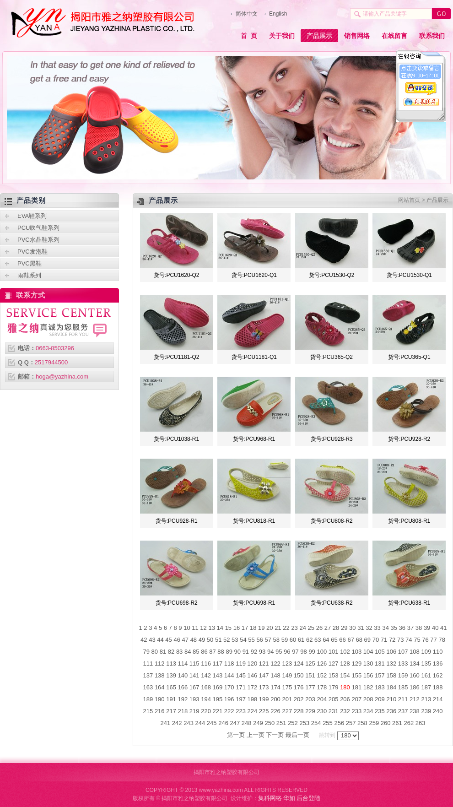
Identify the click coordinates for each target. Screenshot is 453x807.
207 (356, 699)
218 (183, 711)
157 (380, 675)
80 (154, 651)
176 (299, 687)
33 (377, 627)
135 (426, 663)
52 (226, 639)
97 (295, 651)
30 (352, 627)
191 (171, 699)
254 (316, 723)
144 (229, 675)
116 (206, 663)
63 (317, 639)
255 (328, 723)
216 (160, 711)
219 (194, 711)
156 (368, 675)
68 (359, 639)
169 (218, 687)
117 (218, 663)
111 (148, 663)
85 (196, 651)
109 (426, 651)
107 (403, 651)
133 (403, 663)
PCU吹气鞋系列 (38, 227)
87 (212, 651)
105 (380, 651)
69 (367, 639)
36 (402, 627)
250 (269, 723)
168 (206, 687)
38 (418, 627)
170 (229, 687)
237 (403, 711)
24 (302, 627)
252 (293, 723)
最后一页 (297, 734)
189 (148, 699)
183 (380, 687)
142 (206, 675)
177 (310, 687)
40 (435, 627)
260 (386, 723)
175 (287, 687)
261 (397, 723)
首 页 (249, 35)
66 (342, 639)
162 (438, 675)
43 (152, 639)
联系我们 (432, 35)
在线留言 (394, 35)
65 (334, 639)
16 (236, 627)
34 (385, 627)
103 (356, 651)
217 (171, 711)
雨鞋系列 (29, 275)
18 (253, 627)
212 (415, 699)
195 (218, 699)
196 (229, 699)
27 (327, 627)
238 (415, 711)
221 (218, 711)
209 (380, 699)
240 (438, 711)
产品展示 (319, 35)
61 (301, 639)
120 (253, 663)
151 (310, 675)
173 (264, 687)
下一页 (275, 734)
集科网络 (270, 798)
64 (326, 639)
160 (415, 675)
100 (322, 651)
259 (374, 723)
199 (264, 699)
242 (177, 723)
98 (303, 651)
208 (368, 699)
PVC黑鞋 (29, 263)
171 (241, 687)
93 (262, 651)
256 (339, 723)
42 (143, 639)
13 (211, 627)
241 (166, 723)
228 (299, 711)
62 (309, 639)
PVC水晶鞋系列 (38, 239)
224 (253, 711)
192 (183, 699)
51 (218, 639)
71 (384, 639)
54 (243, 639)
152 (322, 675)
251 (281, 723)
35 (394, 627)
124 (299, 663)
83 (179, 651)
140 (183, 675)
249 (258, 723)
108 (415, 651)
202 (299, 699)
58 (276, 639)
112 (160, 663)
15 (228, 627)
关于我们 (282, 35)
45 (168, 639)
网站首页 (409, 200)
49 (202, 639)
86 (204, 651)
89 (229, 651)
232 (345, 711)
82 (171, 651)
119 (241, 663)
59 (284, 639)
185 (403, 687)
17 (245, 627)
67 (350, 639)
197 (241, 699)
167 (194, 687)
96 (287, 651)
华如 (289, 798)
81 (163, 651)
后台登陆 (308, 798)
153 (334, 675)
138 (160, 675)
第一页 (236, 734)
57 (267, 639)
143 (218, 675)
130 (368, 663)
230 (322, 711)
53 (235, 639)
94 (270, 651)
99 (311, 651)
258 (362, 723)
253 (304, 723)
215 (148, 711)
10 (186, 627)
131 (380, 663)
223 (241, 711)
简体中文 (247, 14)
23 (294, 627)
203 (310, 699)
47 (185, 639)
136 (438, 663)
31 (360, 627)
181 (356, 687)
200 (275, 699)
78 (441, 639)
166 (183, 687)
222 (229, 711)
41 (443, 627)
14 (220, 627)
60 (293, 639)
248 (247, 723)
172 (253, 687)
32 (369, 627)
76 (425, 639)
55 (251, 639)
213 (426, 699)
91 (246, 651)
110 (438, 651)
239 (426, 711)
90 (237, 651)
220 (206, 711)
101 (334, 651)
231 (334, 711)
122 (275, 663)
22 (286, 627)
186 (415, 687)
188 (438, 687)
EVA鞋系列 (32, 215)
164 (160, 687)
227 (287, 711)
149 (287, 675)
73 (400, 639)
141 (194, 675)
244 (200, 723)
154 (345, 675)
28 (336, 627)
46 (176, 639)
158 (391, 675)
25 (311, 627)
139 (171, 675)
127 (334, 663)
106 (391, 651)
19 (261, 627)
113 (171, 663)
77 (433, 639)
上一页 (255, 734)
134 (415, 663)
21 (278, 627)
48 (193, 639)
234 (368, 711)
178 (322, 687)
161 (426, 675)
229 (310, 711)
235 (380, 711)
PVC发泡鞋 (32, 251)
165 (171, 687)
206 (345, 699)
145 (241, 675)
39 (427, 627)
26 (319, 627)
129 (356, 663)
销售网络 (357, 35)
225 (264, 711)
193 (194, 699)
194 (206, 699)
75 (417, 639)
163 (148, 687)
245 (212, 723)
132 (391, 663)
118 (229, 663)
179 (334, 687)
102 (345, 651)
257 (351, 723)
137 (148, 675)
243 (188, 723)
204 (322, 699)
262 (409, 723)
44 (160, 639)
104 (368, 651)
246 (223, 723)
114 (183, 663)
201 (287, 699)
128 (345, 663)
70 (375, 639)
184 (391, 687)
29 (344, 627)
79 (146, 651)
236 (391, 711)
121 (264, 663)
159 (403, 675)
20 (269, 627)
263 (420, 723)
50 (210, 639)
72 (392, 639)
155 (356, 675)
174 (275, 687)
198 (253, 699)
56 (259, 639)
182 (368, 687)
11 (195, 627)
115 (194, 663)
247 (235, 723)
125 (310, 663)
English (278, 14)
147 (264, 675)
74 (408, 639)
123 (287, 663)
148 (275, 675)
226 (275, 711)
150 (299, 675)
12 (203, 627)
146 (253, 675)
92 (254, 651)
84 (187, 651)
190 (160, 699)
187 (426, 687)
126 (322, 663)
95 (278, 651)
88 (220, 651)
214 (438, 699)
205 (334, 699)
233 (356, 711)
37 (410, 627)
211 (403, 699)
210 (391, 699)
